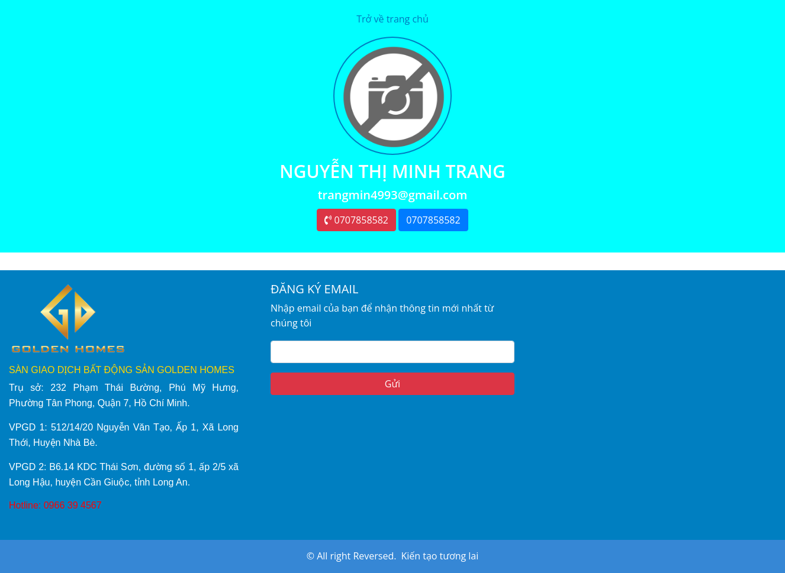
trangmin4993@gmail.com (393, 195)
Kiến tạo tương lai (439, 555)
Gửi (392, 383)
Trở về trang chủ (392, 18)
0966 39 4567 (73, 505)
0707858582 (356, 219)
